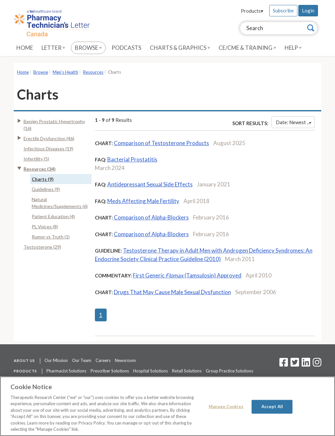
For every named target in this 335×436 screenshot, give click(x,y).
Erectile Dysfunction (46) (49, 138)
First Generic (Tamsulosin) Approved (187, 275)
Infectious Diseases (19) (48, 148)
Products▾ (252, 11)
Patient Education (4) (53, 216)
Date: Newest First (295, 122)
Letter (53, 47)
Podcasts (126, 47)
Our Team (81, 360)
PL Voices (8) (45, 226)
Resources (93, 72)
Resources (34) (40, 169)
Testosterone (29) (42, 247)
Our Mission (56, 360)
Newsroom (125, 360)
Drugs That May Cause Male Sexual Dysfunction (172, 292)
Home (24, 47)
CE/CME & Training (247, 47)
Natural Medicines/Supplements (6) (60, 203)
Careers (103, 360)
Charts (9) (43, 179)
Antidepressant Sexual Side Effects (150, 184)
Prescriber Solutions (110, 370)
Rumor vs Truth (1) (51, 236)
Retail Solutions (187, 370)
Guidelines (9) (46, 189)
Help (293, 47)
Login (308, 10)
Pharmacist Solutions (66, 370)
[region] (167, 406)
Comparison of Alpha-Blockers (151, 217)
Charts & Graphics (180, 47)
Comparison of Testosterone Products (161, 143)
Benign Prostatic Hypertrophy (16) (54, 125)
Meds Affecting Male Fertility (143, 201)
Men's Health (65, 72)
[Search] (311, 27)
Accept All (272, 406)
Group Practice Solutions (229, 370)
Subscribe (283, 10)
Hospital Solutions (150, 370)
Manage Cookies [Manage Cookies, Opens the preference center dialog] (226, 406)
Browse (88, 47)
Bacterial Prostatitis (132, 159)
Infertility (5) (36, 158)
